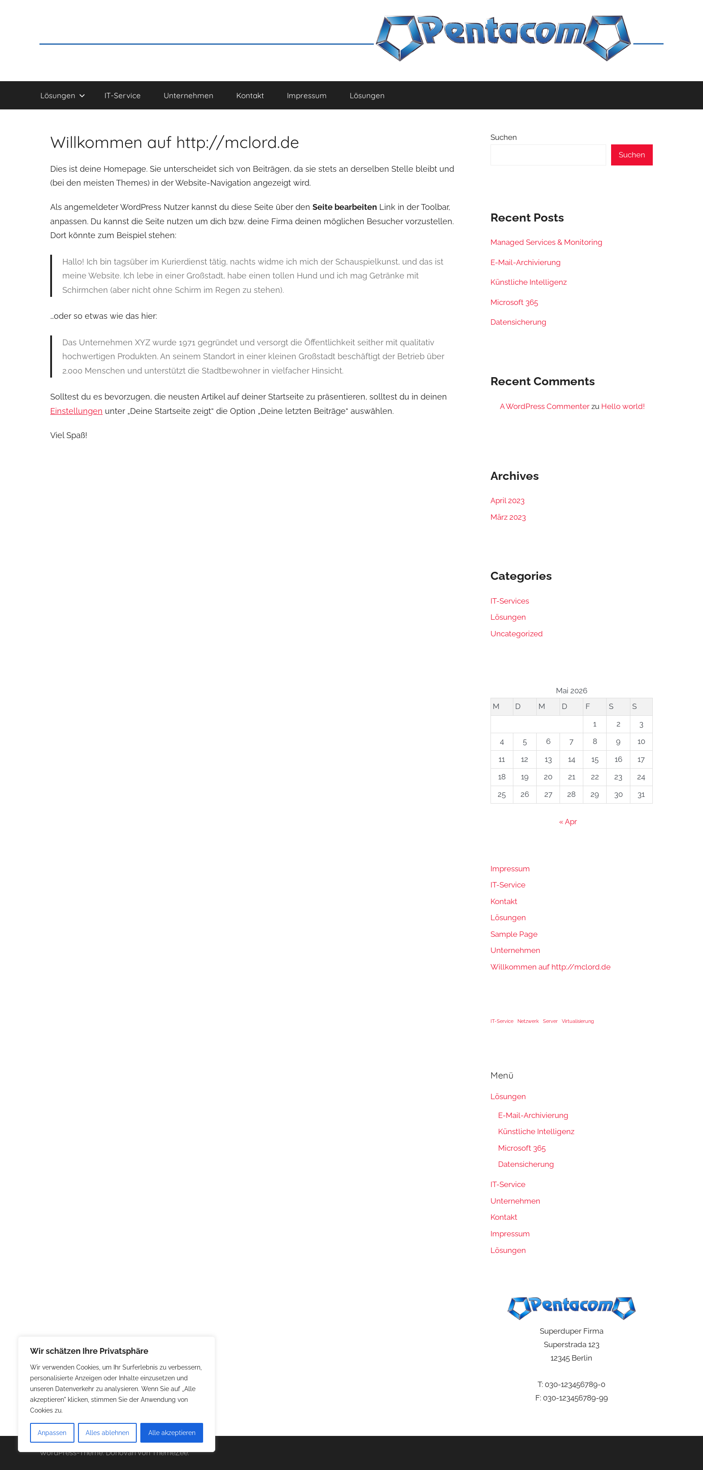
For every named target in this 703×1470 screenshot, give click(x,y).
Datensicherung (518, 321)
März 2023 (508, 517)
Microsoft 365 (514, 302)
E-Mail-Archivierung (525, 262)
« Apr (568, 821)
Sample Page (514, 934)
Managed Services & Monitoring (546, 242)
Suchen (503, 137)
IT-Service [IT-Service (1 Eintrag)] (501, 1021)
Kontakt (250, 95)
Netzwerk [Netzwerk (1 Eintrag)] (528, 1021)
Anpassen (52, 1432)
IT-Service (122, 95)
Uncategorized (516, 633)
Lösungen (62, 95)
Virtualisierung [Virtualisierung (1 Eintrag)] (578, 1021)
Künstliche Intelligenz (528, 282)
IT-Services (509, 600)
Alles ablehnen (107, 1432)
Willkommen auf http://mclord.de (550, 966)
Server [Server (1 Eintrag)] (550, 1021)
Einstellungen (76, 411)
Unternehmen (188, 95)
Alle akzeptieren (171, 1432)
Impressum (307, 95)
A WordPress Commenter (545, 406)
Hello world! (623, 406)
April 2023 (507, 500)
